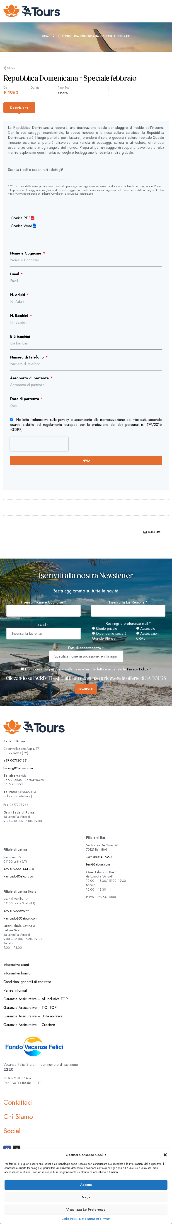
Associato (145, 628)
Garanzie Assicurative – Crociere (29, 1024)
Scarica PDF (20, 218)
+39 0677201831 (15, 760)
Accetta (86, 1184)
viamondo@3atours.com (19, 876)
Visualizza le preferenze (86, 1209)
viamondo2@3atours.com (20, 918)
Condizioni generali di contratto (27, 981)
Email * (43, 625)
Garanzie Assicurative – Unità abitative (33, 1016)
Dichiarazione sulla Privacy (94, 1219)
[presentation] (39, 444)
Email (15, 274)
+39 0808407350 (99, 857)
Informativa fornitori (17, 973)
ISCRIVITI (85, 689)
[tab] (19, 107)
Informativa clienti (16, 964)
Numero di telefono (27, 357)
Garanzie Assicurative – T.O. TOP (30, 1007)
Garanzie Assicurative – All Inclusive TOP (35, 999)
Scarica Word (21, 226)
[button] (165, 1155)
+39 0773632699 (16, 911)
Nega (86, 1197)
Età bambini (20, 336)
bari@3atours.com (98, 864)
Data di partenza (25, 398)
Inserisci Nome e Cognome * (43, 602)
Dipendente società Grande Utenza (109, 636)
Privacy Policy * (139, 669)
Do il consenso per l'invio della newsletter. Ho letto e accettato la (73, 669)
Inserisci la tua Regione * (128, 602)
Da (5, 87)
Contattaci (18, 1102)
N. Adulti (18, 294)
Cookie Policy (69, 1219)
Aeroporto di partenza (30, 378)
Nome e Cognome (26, 253)
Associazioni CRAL (147, 636)
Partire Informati (15, 990)
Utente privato (104, 628)
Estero (63, 93)
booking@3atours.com (18, 768)
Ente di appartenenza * (86, 648)
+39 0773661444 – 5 (18, 869)
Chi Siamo (18, 1116)
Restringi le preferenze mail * (128, 623)
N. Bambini (19, 315)
